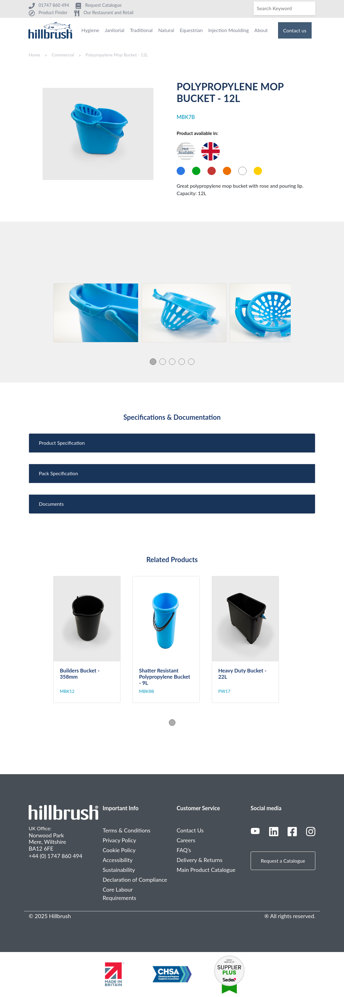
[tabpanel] (95, 312)
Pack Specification (58, 473)
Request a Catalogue (283, 861)
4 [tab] (181, 362)
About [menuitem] (261, 30)
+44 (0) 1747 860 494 (55, 855)
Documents (51, 504)
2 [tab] (162, 362)
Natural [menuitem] (166, 30)
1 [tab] (153, 362)
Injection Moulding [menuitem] (228, 30)
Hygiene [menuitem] (90, 30)
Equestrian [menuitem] (191, 30)
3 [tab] (172, 362)
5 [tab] (191, 362)
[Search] (284, 8)
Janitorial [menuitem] (114, 30)
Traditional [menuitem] (141, 30)
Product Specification (62, 443)
